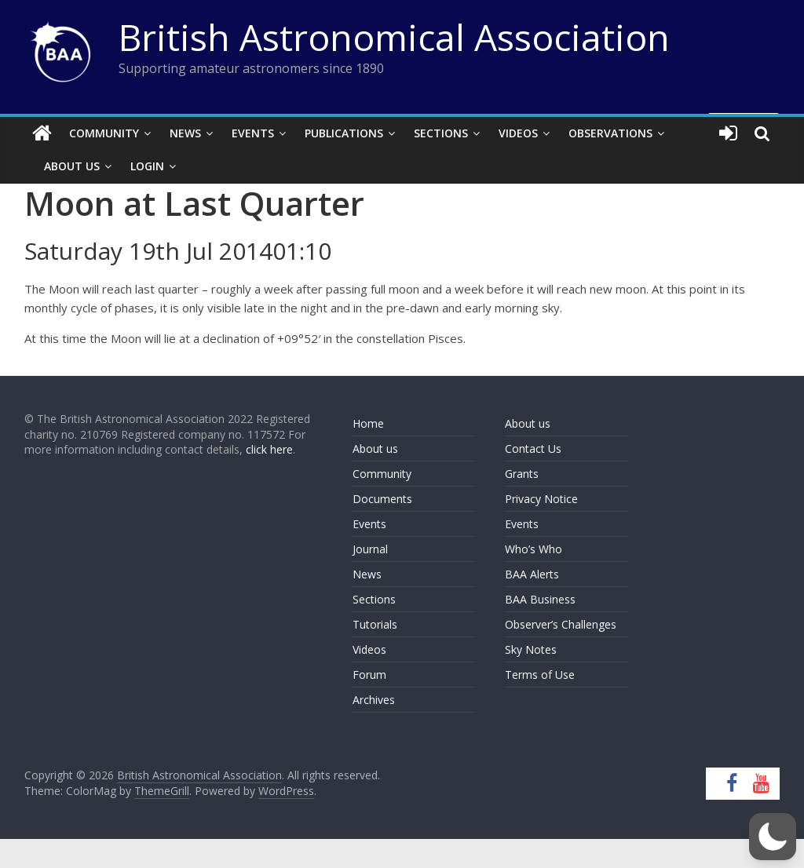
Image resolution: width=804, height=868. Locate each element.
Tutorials (375, 624)
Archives (374, 699)
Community (104, 133)
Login (147, 166)
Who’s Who (533, 549)
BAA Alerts (532, 574)
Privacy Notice (541, 498)
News (185, 133)
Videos (518, 133)
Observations (610, 133)
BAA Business (540, 599)
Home (368, 423)
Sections (441, 133)
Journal (370, 549)
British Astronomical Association (394, 37)
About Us (72, 166)
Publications (344, 133)
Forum (369, 674)
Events (253, 133)
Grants (522, 473)
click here (269, 449)
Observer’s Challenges (560, 624)
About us (375, 448)
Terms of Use (540, 674)
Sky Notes (531, 649)
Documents (382, 498)
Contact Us (533, 448)
